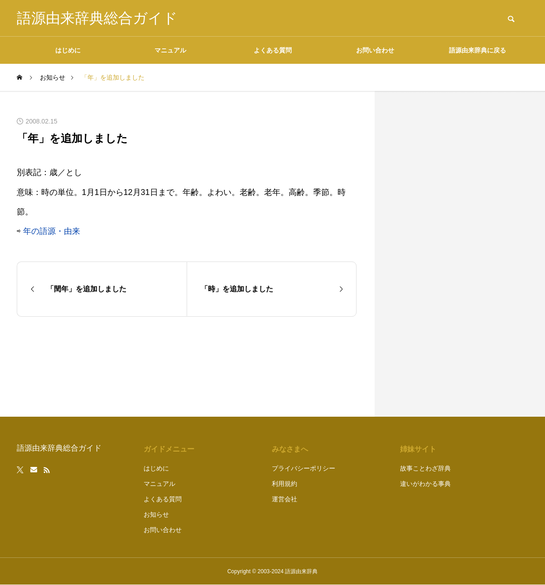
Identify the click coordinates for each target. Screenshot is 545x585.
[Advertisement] (461, 254)
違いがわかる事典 (425, 483)
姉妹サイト (418, 449)
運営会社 (284, 499)
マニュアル (170, 50)
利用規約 (284, 483)
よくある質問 (273, 50)
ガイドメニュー (169, 449)
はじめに (68, 50)
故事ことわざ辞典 (425, 468)
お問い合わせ (375, 50)
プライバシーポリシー (303, 468)
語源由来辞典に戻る (477, 50)
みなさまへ (290, 449)
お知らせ (156, 514)
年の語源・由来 (51, 231)
